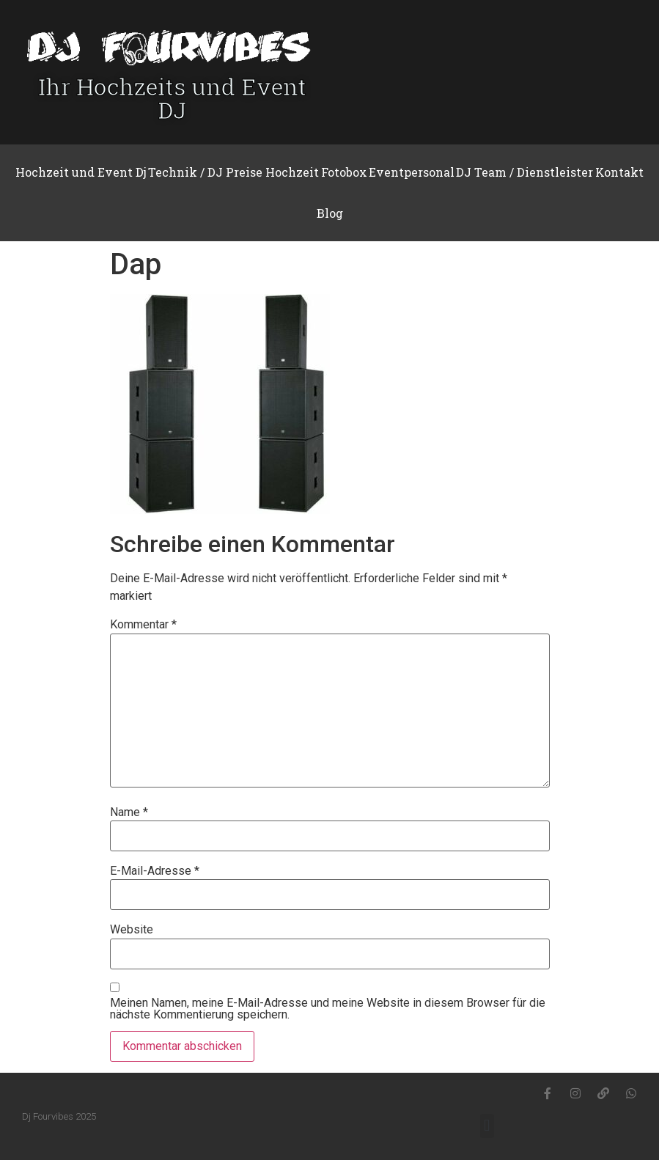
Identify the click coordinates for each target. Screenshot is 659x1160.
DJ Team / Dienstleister (524, 172)
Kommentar (143, 625)
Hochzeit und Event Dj (81, 172)
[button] (487, 1126)
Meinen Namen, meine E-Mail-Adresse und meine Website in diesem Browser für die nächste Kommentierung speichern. (327, 1009)
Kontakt (619, 172)
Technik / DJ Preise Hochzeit (233, 172)
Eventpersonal (411, 172)
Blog (330, 213)
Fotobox (344, 172)
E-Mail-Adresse (154, 871)
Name (129, 812)
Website (131, 930)
